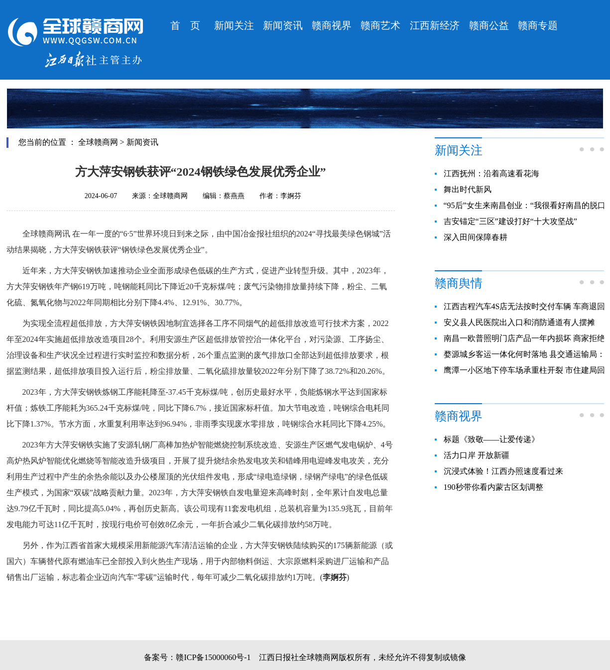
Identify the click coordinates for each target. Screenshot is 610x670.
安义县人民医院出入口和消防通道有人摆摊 (519, 322)
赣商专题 (538, 25)
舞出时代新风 (467, 189)
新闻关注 (234, 25)
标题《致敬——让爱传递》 (491, 439)
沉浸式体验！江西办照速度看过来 (503, 471)
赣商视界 (332, 25)
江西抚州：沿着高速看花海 (491, 173)
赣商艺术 (380, 25)
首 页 (185, 25)
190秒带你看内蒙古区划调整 (493, 487)
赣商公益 (489, 25)
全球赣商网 (98, 142)
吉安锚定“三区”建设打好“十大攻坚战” (510, 221)
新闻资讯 (283, 25)
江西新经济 (435, 25)
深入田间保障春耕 (475, 237)
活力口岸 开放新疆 (476, 455)
